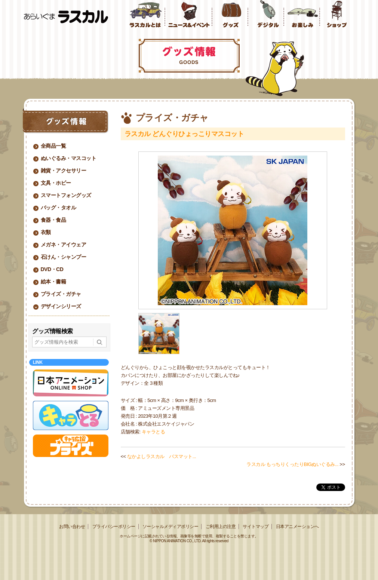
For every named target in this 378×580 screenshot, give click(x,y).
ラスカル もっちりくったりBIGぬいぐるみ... (292, 464)
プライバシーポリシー (113, 526)
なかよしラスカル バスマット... (161, 456)
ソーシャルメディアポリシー (170, 526)
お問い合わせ (72, 526)
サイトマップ (255, 526)
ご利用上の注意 (221, 526)
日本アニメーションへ (297, 526)
